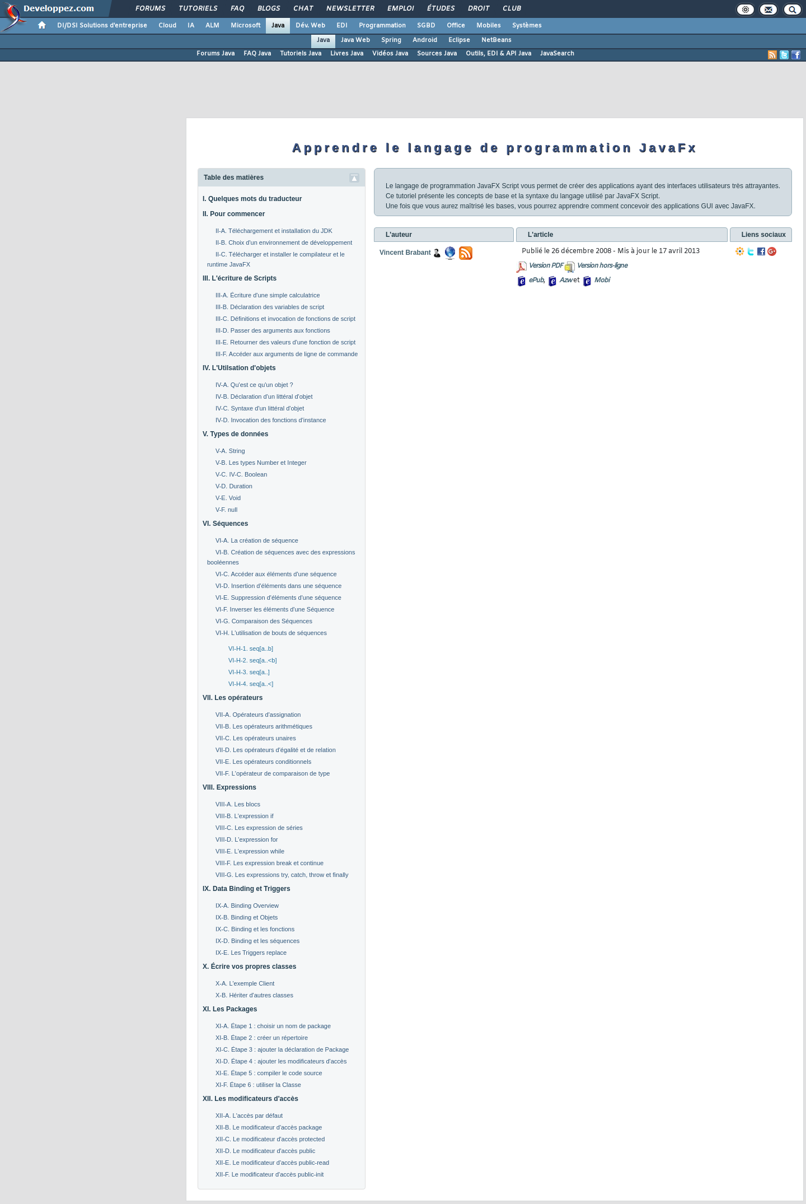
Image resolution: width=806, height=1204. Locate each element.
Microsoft (245, 26)
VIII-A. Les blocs (237, 804)
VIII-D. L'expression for (246, 839)
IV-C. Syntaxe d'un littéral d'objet (259, 408)
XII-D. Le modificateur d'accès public (265, 1150)
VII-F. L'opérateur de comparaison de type (272, 773)
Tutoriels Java (300, 54)
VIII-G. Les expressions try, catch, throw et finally (282, 874)
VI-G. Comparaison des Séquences (263, 621)
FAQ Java (257, 54)
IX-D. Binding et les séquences (257, 940)
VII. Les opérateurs (233, 698)
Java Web (355, 40)
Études (440, 8)
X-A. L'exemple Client (244, 983)
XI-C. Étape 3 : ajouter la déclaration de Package (282, 1049)
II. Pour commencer (234, 214)
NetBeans (496, 40)
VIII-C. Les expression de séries (259, 827)
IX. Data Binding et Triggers (246, 889)
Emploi (400, 8)
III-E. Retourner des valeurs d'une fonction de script (285, 342)
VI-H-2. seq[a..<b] (252, 660)
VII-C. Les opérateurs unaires (255, 738)
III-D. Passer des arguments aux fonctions (272, 330)
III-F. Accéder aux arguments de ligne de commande (286, 354)
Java (277, 26)
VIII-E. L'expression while (249, 851)
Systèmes (527, 26)
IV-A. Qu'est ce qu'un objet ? (254, 384)
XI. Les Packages (230, 1009)
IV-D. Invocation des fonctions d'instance (270, 420)
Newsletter (349, 8)
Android (425, 40)
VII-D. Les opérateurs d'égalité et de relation (275, 749)
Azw (565, 280)
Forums (150, 8)
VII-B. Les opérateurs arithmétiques (263, 726)
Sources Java (437, 54)
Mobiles (488, 26)
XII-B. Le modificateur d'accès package (268, 1127)
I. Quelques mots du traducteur (252, 199)
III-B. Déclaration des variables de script (269, 307)
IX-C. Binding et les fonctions (254, 929)
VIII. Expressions (229, 787)
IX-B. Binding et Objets (246, 917)
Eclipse (459, 40)
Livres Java (346, 54)
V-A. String (230, 450)
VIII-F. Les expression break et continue (269, 863)
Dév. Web (310, 26)
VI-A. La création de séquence (256, 540)
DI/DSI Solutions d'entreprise (102, 26)
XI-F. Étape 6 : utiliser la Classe (258, 1084)
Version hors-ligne (602, 266)
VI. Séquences (225, 524)
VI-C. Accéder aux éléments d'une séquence (276, 574)
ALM (212, 26)
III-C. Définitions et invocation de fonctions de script (285, 318)
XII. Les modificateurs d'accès (250, 1099)
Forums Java (215, 54)
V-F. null (226, 509)
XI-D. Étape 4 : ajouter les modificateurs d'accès (280, 1061)
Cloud (167, 26)
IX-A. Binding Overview (247, 905)
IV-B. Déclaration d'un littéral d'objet (264, 396)
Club (511, 8)
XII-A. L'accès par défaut (249, 1115)
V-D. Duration (233, 486)
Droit (478, 8)
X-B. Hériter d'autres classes (254, 995)
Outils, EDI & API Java (498, 54)
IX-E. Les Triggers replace (251, 952)
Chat (302, 8)
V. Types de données (235, 434)
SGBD (426, 26)
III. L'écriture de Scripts (240, 278)
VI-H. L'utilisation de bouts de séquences (271, 632)
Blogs (268, 8)
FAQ (237, 8)
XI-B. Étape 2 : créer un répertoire (261, 1037)
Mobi (601, 280)
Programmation (382, 26)
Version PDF (545, 266)
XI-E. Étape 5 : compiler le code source (268, 1073)
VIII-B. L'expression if (244, 816)
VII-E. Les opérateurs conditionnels (263, 761)
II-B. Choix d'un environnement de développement (283, 242)
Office (456, 26)
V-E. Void (228, 497)
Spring (391, 40)
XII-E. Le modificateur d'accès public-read (272, 1162)
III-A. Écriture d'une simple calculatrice (267, 295)
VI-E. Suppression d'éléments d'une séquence (278, 597)
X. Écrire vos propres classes (249, 966)
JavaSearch (557, 54)
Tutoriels (197, 8)
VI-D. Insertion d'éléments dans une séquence (278, 585)
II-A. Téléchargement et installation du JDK (273, 230)
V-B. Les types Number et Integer (261, 462)
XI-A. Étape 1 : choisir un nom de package (273, 1026)
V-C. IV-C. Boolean (241, 474)
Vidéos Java (390, 54)
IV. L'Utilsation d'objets (239, 368)
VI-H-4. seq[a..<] (250, 683)
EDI (342, 26)
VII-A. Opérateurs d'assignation (258, 714)
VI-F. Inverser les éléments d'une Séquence (274, 609)
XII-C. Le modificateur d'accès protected (270, 1139)
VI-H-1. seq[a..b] (250, 648)
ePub (535, 280)
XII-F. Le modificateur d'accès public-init (269, 1174)
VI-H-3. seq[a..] (249, 672)
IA (191, 26)
